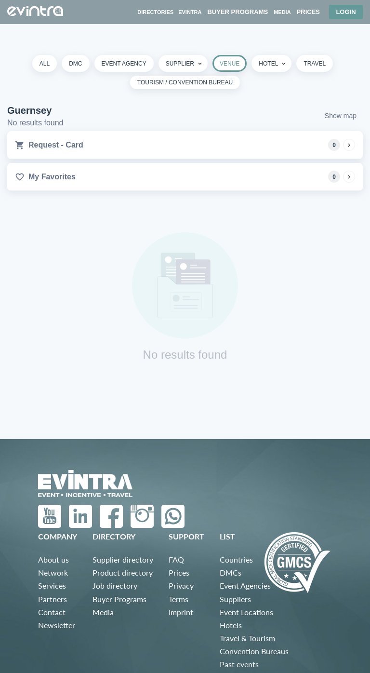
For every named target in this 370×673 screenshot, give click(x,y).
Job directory (114, 585)
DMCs (230, 572)
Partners (52, 599)
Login (346, 11)
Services (52, 585)
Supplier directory (122, 559)
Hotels (231, 625)
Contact (52, 612)
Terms (178, 599)
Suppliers (235, 599)
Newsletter (56, 625)
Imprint (181, 612)
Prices (179, 572)
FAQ (176, 559)
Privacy (181, 585)
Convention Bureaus (254, 651)
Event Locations (246, 612)
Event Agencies (245, 585)
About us (53, 559)
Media (103, 612)
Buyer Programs (119, 599)
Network (53, 572)
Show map (341, 116)
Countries (236, 559)
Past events (239, 664)
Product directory (122, 572)
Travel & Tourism (247, 638)
